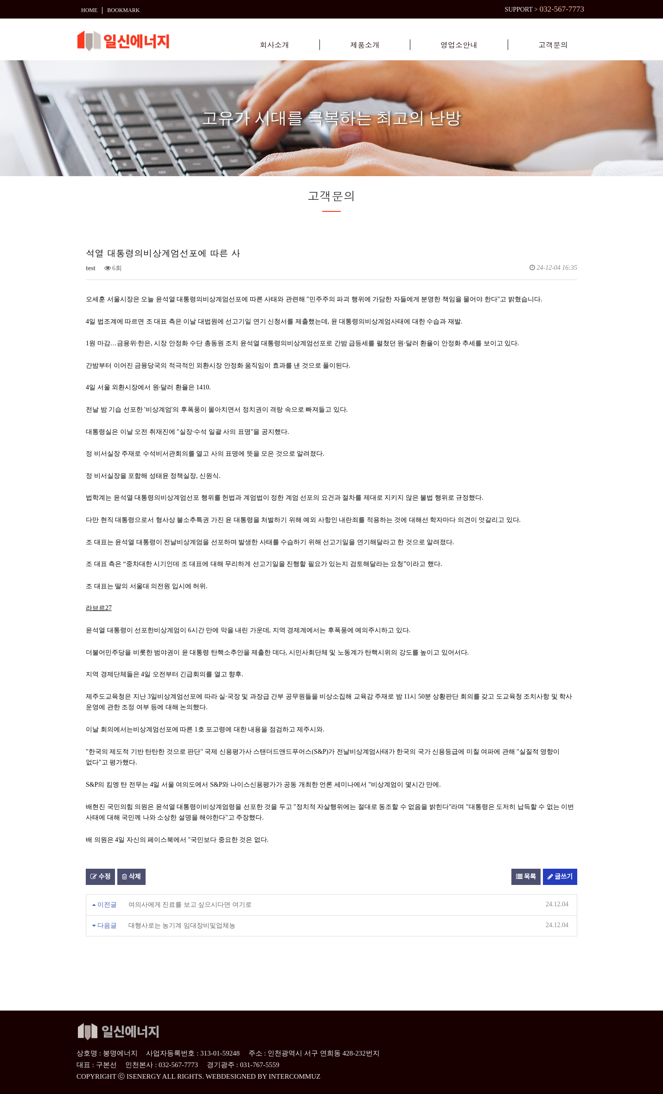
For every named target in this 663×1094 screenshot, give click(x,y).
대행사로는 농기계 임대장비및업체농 (182, 925)
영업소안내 (459, 45)
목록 (526, 876)
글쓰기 (560, 876)
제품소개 (365, 45)
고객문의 (553, 45)
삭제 (131, 876)
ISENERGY (144, 1076)
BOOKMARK (123, 8)
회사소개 (274, 45)
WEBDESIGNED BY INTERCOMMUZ (262, 1076)
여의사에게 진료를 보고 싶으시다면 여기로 (190, 904)
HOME (89, 8)
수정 (100, 876)
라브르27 (99, 607)
